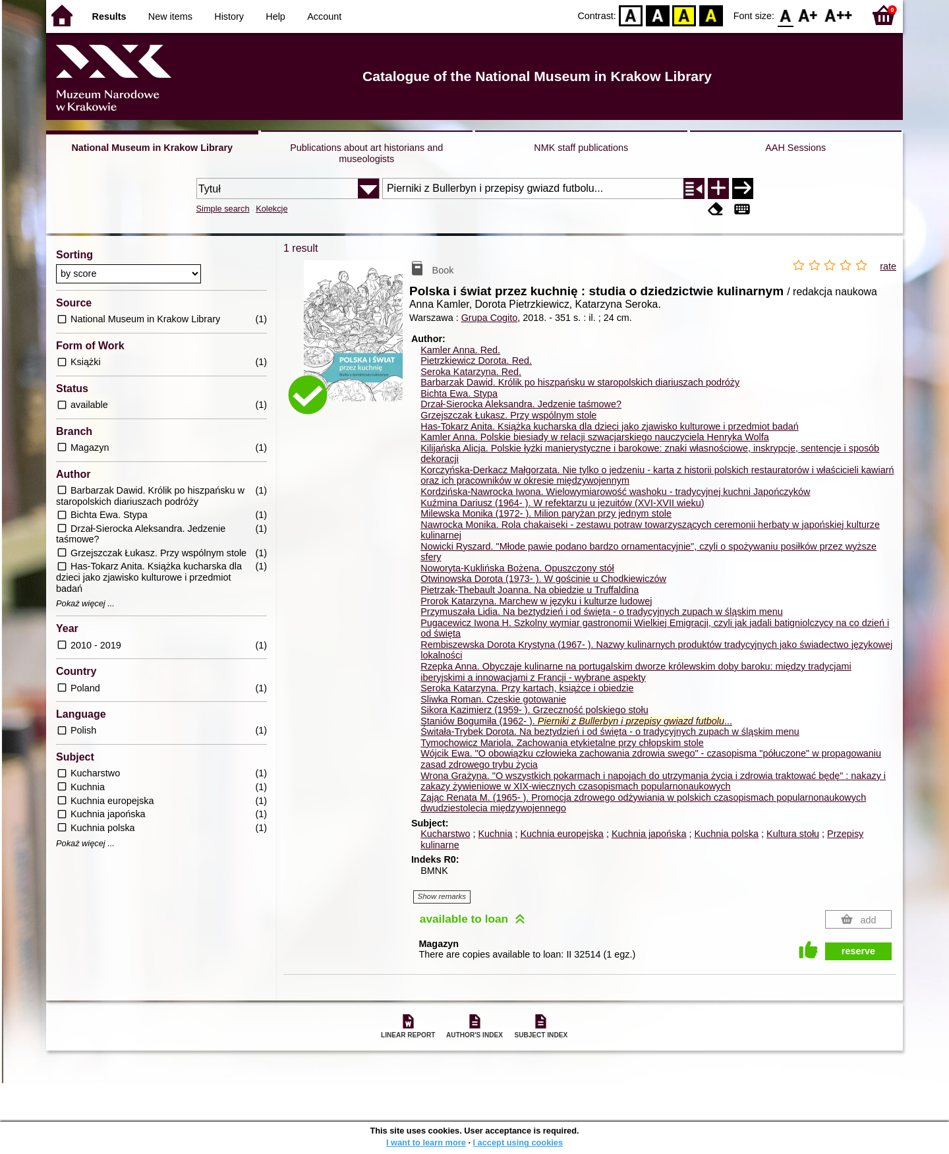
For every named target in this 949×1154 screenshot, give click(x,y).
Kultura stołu (792, 833)
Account (324, 16)
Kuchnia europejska (561, 833)
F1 (808, 14)
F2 (838, 14)
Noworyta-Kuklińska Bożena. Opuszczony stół (517, 568)
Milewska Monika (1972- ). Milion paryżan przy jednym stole (546, 513)
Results (109, 16)
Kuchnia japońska (649, 833)
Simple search (223, 209)
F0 (785, 14)
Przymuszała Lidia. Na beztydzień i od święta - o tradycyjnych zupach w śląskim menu (601, 611)
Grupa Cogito (489, 317)
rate (888, 266)
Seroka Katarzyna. (470, 371)
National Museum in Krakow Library (152, 147)
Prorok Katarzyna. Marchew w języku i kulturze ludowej (536, 601)
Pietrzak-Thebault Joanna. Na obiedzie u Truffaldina (529, 590)
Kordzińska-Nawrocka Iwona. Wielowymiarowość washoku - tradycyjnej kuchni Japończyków (615, 491)
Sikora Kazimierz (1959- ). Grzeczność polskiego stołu (534, 710)
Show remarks (442, 896)
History (229, 16)
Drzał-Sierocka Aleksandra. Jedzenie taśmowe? (520, 404)
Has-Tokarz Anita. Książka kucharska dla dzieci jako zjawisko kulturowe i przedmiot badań (609, 426)
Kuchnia (495, 833)
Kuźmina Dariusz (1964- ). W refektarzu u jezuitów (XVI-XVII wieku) (562, 503)
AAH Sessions (795, 147)
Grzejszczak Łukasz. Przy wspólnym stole (508, 415)
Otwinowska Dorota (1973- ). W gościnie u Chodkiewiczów (543, 578)
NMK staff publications (581, 147)
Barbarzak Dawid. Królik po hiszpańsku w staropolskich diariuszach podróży (579, 382)
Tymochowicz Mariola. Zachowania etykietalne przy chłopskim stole (562, 742)
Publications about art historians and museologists (366, 153)
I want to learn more (426, 1142)
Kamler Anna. (460, 350)
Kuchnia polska (726, 833)
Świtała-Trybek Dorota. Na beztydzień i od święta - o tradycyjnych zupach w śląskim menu (609, 731)
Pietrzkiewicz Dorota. (476, 360)
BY (711, 14)
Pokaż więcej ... (85, 603)
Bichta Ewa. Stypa (459, 393)
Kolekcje (271, 209)
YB (684, 14)
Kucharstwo (445, 833)
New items (170, 16)
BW (657, 14)
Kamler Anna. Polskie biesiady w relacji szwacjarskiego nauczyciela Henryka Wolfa (594, 437)
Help (275, 16)
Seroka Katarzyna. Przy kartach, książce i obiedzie (526, 688)
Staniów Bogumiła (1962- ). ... (576, 721)
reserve (858, 951)
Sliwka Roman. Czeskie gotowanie (493, 699)
